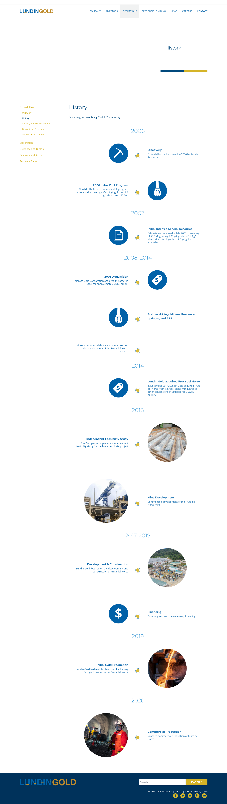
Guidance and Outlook (33, 134)
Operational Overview (33, 129)
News (174, 11)
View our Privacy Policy (196, 791)
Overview (26, 112)
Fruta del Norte (28, 107)
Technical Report (29, 161)
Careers (187, 11)
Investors (111, 11)
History (25, 118)
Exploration (26, 142)
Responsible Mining (154, 11)
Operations (130, 11)
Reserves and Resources (33, 155)
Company (95, 11)
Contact (202, 11)
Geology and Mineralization (36, 123)
